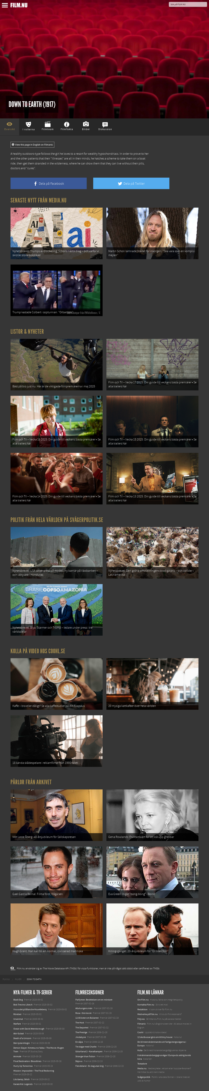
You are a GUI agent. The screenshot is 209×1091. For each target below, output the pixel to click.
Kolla (139, 1050)
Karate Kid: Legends (23, 1084)
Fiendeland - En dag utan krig (89, 1066)
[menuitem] (6, 979)
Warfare (17, 1023)
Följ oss (141, 1019)
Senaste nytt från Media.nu (39, 200)
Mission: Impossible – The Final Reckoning (33, 1070)
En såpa (79, 1042)
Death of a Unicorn (22, 1038)
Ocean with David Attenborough (28, 1028)
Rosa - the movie (83, 1013)
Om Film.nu (143, 999)
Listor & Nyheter (27, 331)
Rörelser (17, 1014)
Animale (17, 1056)
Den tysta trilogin (21, 1043)
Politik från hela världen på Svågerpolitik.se (57, 520)
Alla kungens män (83, 1008)
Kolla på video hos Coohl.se (38, 651)
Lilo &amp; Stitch (21, 1079)
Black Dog (18, 999)
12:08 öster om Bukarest (87, 1018)
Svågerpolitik (143, 1077)
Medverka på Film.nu (147, 1014)
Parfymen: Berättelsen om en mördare (93, 999)
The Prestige (81, 1032)
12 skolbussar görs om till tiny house (154, 1037)
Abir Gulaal (18, 1033)
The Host (79, 1022)
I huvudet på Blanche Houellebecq (30, 1009)
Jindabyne (80, 1037)
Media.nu (142, 1068)
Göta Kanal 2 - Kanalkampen (89, 1051)
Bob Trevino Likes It (22, 1004)
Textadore (142, 1063)
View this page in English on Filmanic (32, 144)
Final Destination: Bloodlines (27, 1061)
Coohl (140, 1032)
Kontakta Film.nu (145, 1004)
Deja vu (78, 1061)
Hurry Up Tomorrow (23, 1066)
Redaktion (142, 1009)
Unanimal (18, 1019)
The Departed (81, 1027)
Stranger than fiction (85, 1056)
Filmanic (141, 1023)
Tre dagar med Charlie (85, 1046)
